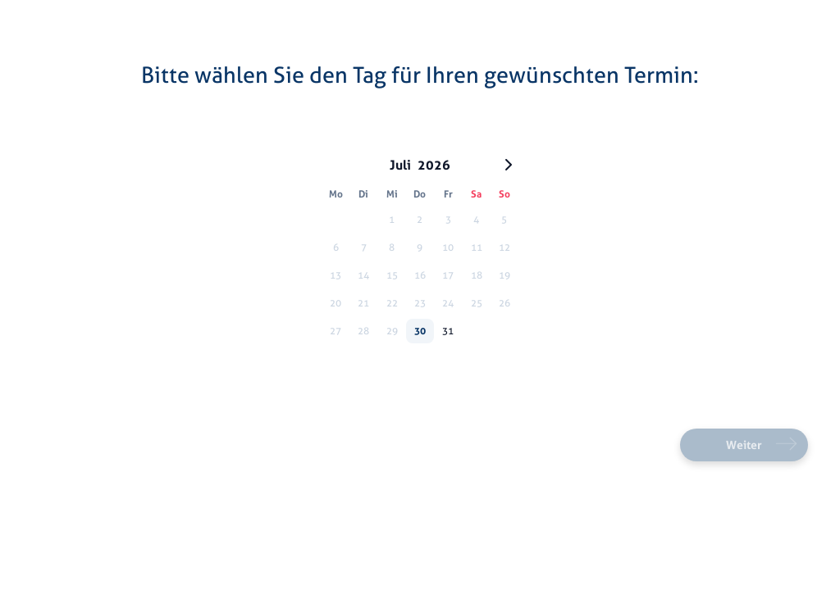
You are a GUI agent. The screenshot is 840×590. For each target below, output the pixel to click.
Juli (400, 165)
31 (448, 330)
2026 (434, 165)
